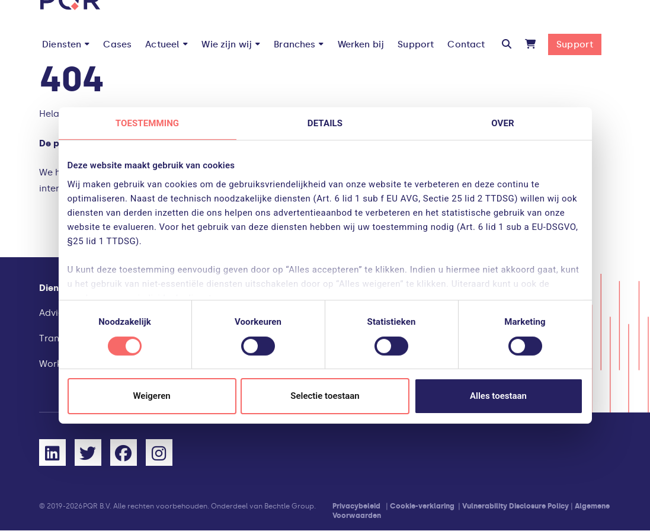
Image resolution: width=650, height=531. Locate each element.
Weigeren (151, 396)
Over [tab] (502, 123)
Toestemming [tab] (147, 123)
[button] (506, 44)
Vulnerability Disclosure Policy (515, 506)
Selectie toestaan (324, 396)
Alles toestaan (498, 396)
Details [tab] (325, 123)
